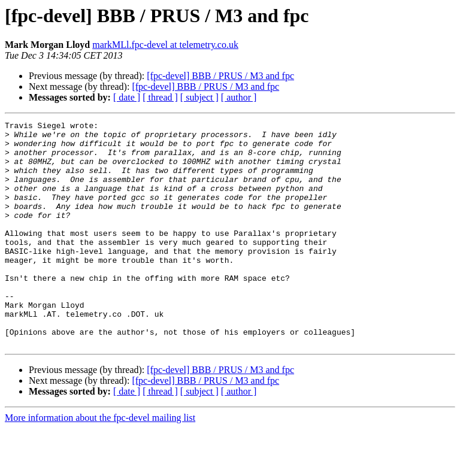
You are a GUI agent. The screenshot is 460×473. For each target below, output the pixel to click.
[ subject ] (199, 97)
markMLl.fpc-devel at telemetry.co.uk (165, 45)
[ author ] (239, 97)
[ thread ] (160, 97)
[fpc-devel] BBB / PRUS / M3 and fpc (220, 76)
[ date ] (126, 97)
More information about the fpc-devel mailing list (100, 462)
